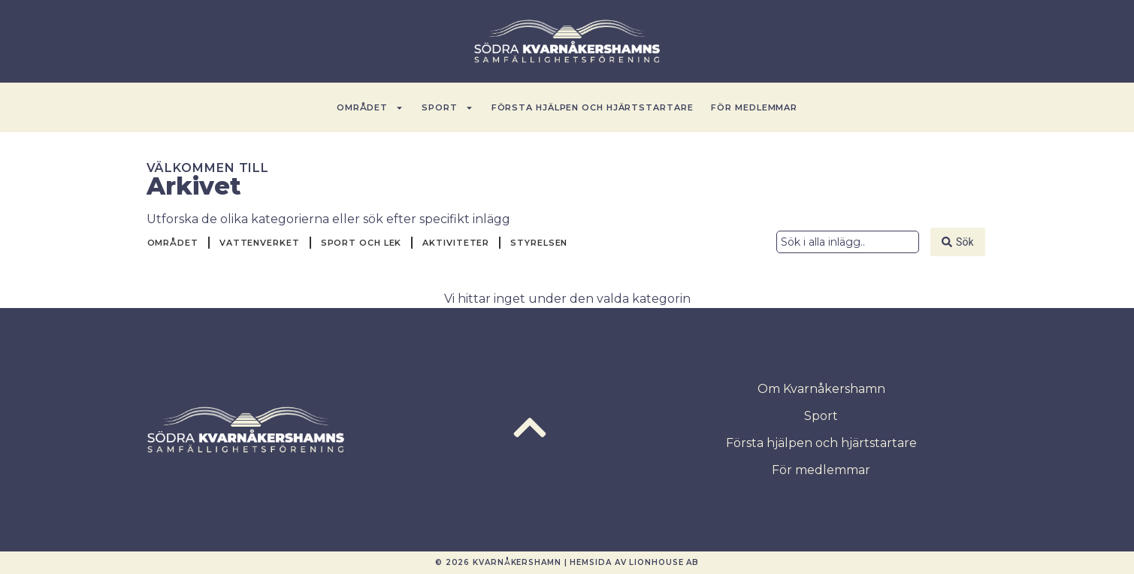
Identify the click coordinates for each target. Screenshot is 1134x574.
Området (370, 107)
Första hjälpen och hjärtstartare (592, 107)
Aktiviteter (455, 242)
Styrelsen (538, 242)
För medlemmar (754, 107)
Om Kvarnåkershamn (821, 389)
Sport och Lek (361, 242)
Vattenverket (259, 242)
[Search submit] (957, 242)
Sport (447, 107)
